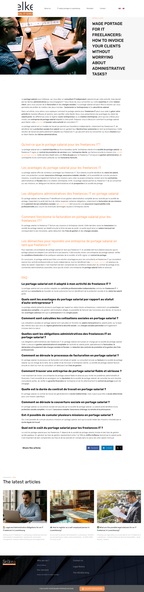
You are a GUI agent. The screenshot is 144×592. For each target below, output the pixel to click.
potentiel (40, 122)
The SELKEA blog (81, 573)
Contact (103, 8)
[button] (92, 448)
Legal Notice (79, 566)
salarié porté (64, 204)
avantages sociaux (98, 262)
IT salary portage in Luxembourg (68, 8)
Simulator (89, 8)
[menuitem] (120, 8)
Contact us (78, 560)
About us (47, 8)
